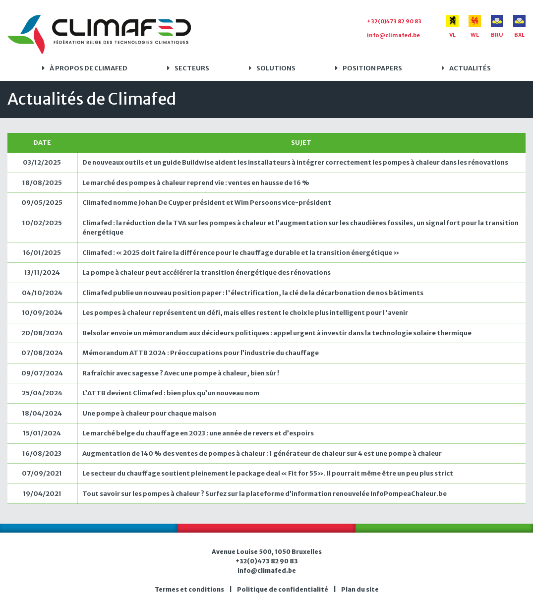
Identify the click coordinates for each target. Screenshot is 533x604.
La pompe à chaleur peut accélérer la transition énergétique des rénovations (206, 272)
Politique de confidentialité (282, 589)
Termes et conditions (189, 589)
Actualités (470, 68)
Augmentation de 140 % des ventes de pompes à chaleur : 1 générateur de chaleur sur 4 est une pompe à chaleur (262, 453)
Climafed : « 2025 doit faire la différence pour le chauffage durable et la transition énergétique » (241, 252)
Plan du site (360, 589)
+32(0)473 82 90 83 (394, 21)
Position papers (372, 68)
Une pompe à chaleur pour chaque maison (149, 413)
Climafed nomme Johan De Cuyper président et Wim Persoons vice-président (206, 202)
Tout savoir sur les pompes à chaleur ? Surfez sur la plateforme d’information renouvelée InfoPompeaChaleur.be (264, 493)
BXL (519, 26)
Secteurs (192, 68)
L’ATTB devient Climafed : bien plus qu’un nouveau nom (170, 393)
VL (452, 26)
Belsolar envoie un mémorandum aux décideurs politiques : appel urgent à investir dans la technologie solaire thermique (277, 333)
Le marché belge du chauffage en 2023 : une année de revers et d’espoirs (198, 433)
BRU (497, 26)
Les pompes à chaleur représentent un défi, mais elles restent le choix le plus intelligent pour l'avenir (245, 312)
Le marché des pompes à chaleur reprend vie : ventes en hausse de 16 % (195, 183)
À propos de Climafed (88, 68)
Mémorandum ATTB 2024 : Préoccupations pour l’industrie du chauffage (200, 353)
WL (475, 26)
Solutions (276, 68)
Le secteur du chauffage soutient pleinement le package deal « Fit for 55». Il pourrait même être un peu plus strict (267, 473)
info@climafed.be (393, 35)
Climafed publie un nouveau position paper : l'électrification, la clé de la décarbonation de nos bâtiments (252, 293)
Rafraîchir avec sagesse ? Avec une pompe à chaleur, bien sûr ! (180, 373)
